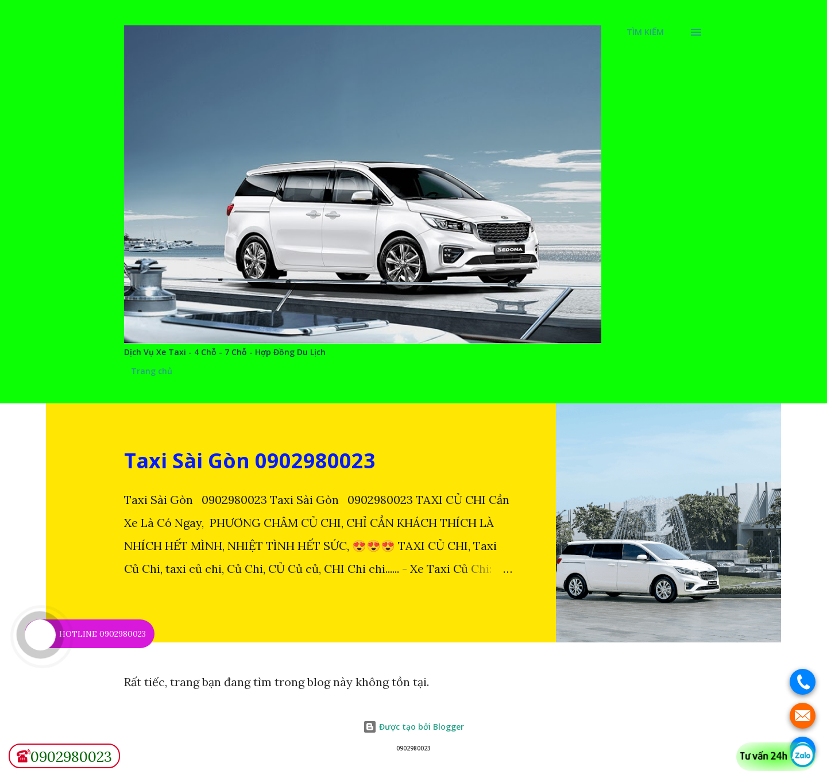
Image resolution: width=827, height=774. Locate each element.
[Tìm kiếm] (645, 32)
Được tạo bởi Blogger (413, 726)
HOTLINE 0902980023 (102, 634)
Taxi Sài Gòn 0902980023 (250, 460)
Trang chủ (151, 370)
